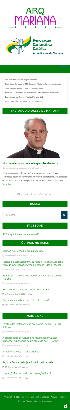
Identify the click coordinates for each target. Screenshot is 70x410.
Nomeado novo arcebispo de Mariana (30, 163)
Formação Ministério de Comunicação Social (26, 373)
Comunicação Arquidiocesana (15, 168)
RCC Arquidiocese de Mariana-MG (21, 234)
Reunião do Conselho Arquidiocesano (21, 80)
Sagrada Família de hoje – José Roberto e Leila (27, 362)
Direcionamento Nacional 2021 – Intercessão (24, 101)
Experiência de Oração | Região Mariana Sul (24, 97)
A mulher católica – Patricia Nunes (20, 351)
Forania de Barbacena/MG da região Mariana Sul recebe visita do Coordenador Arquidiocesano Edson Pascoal (33, 86)
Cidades (36, 168)
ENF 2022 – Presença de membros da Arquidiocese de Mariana (32, 93)
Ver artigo (7, 184)
